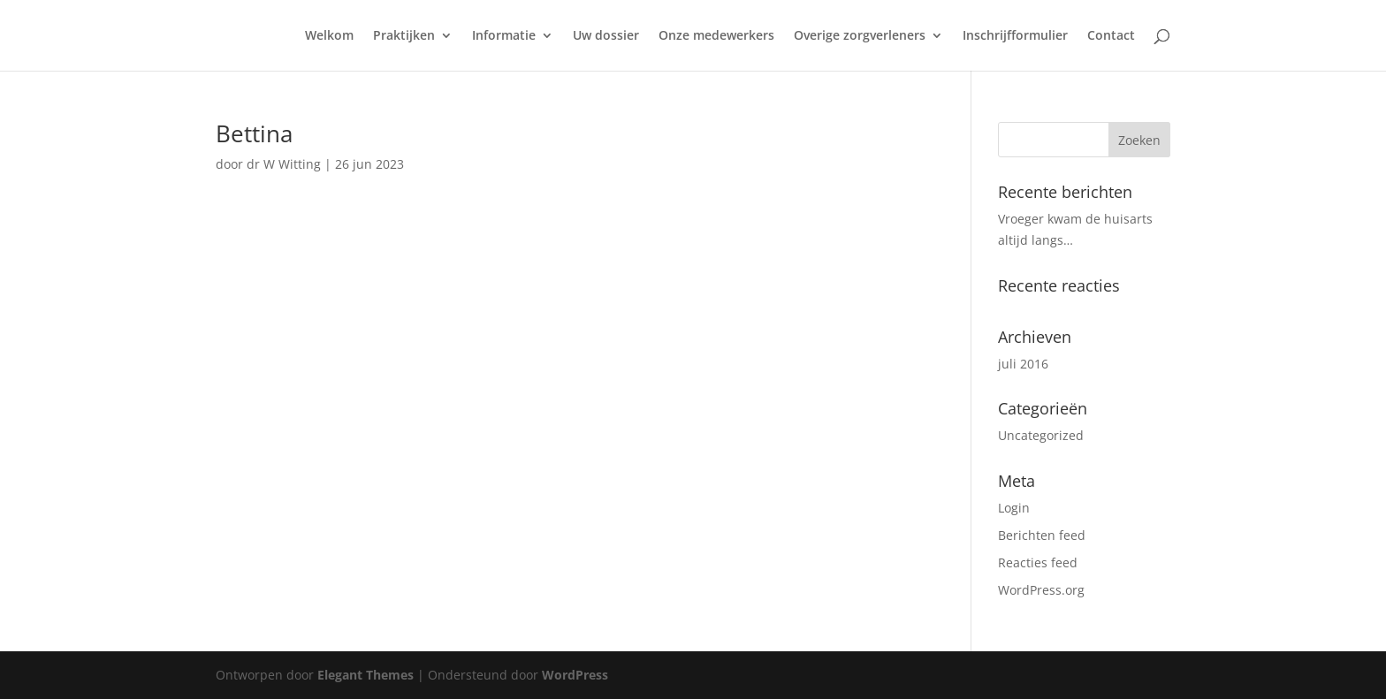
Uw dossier (606, 36)
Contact (1111, 36)
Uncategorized (1041, 435)
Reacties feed (1038, 562)
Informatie (504, 36)
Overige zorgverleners (859, 36)
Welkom (329, 36)
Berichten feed (1041, 535)
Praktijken (404, 36)
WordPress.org (1041, 589)
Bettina (254, 133)
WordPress (575, 674)
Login (1014, 507)
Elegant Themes (365, 674)
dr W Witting (284, 164)
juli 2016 (1023, 363)
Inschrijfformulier (1015, 36)
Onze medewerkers (716, 36)
